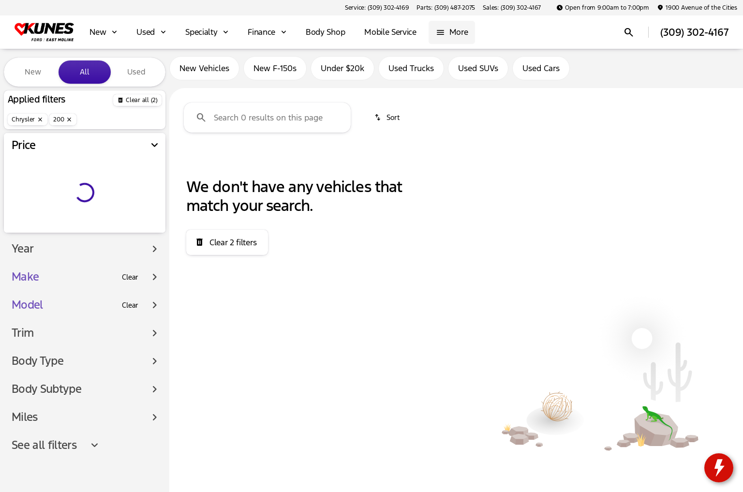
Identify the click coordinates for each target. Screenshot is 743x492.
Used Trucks (411, 72)
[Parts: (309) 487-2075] (446, 8)
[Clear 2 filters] (227, 246)
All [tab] (84, 72)
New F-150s (275, 72)
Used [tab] (136, 72)
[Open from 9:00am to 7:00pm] (602, 8)
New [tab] (33, 72)
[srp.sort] (387, 121)
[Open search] (629, 32)
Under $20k (342, 72)
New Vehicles (204, 72)
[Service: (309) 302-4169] (377, 8)
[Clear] (130, 277)
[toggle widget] (718, 467)
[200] (62, 119)
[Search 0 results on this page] (267, 121)
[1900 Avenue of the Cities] (697, 8)
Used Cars (541, 72)
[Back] (137, 100)
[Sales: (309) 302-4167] (512, 8)
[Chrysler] (27, 119)
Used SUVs (478, 72)
